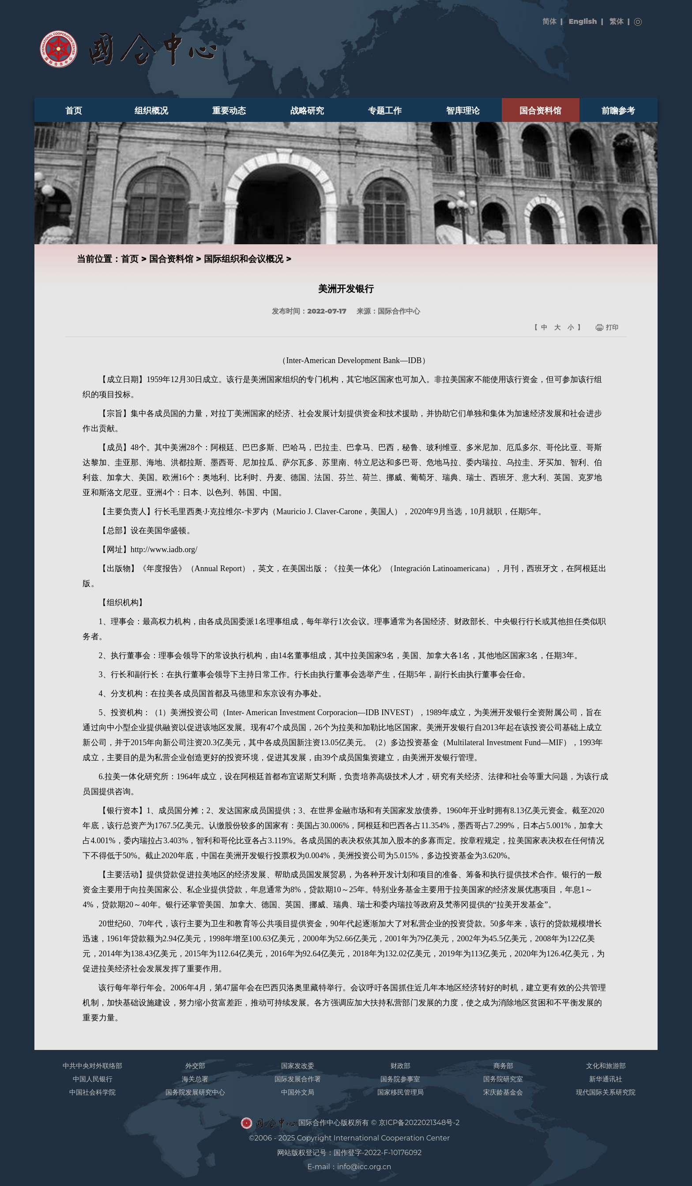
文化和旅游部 (606, 1065)
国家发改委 (297, 1065)
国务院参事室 (400, 1079)
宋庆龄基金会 (503, 1092)
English (583, 21)
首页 (73, 110)
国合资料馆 (540, 110)
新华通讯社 (605, 1079)
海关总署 (195, 1079)
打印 (612, 327)
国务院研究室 (503, 1079)
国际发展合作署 (298, 1079)
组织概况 (151, 110)
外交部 (195, 1065)
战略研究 (307, 110)
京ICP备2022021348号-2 (419, 1122)
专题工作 (385, 110)
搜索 (638, 22)
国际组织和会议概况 (243, 259)
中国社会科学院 (92, 1092)
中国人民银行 (93, 1079)
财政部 (400, 1065)
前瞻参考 (618, 110)
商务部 (503, 1065)
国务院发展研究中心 (195, 1092)
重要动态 (229, 110)
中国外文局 (297, 1092)
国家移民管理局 (400, 1092)
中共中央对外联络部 (92, 1065)
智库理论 (463, 110)
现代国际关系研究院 (606, 1092)
